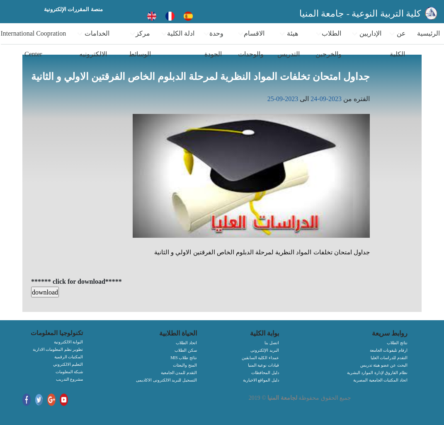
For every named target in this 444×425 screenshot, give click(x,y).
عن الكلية (397, 44)
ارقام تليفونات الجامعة (389, 350)
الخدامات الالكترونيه (93, 44)
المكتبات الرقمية (68, 357)
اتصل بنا (271, 342)
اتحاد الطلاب (186, 342)
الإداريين (366, 33)
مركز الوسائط (140, 44)
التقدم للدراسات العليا (389, 357)
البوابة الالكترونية (68, 342)
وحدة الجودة (213, 44)
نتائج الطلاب (397, 342)
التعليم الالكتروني (68, 364)
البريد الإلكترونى (264, 350)
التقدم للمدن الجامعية (179, 372)
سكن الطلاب (186, 350)
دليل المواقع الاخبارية (261, 380)
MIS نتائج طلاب (183, 357)
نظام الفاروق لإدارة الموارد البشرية (377, 372)
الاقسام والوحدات (251, 44)
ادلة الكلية (177, 33)
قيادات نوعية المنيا (263, 365)
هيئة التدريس (288, 44)
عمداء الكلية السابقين (260, 357)
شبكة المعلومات (69, 371)
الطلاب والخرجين (328, 44)
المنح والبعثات (185, 365)
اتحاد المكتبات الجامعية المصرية (380, 380)
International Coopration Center (33, 44)
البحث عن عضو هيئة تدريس (384, 365)
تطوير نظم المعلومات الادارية (58, 349)
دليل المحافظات (265, 372)
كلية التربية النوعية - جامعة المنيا (361, 13)
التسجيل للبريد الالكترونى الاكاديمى (166, 380)
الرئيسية (428, 33)
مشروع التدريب (69, 379)
